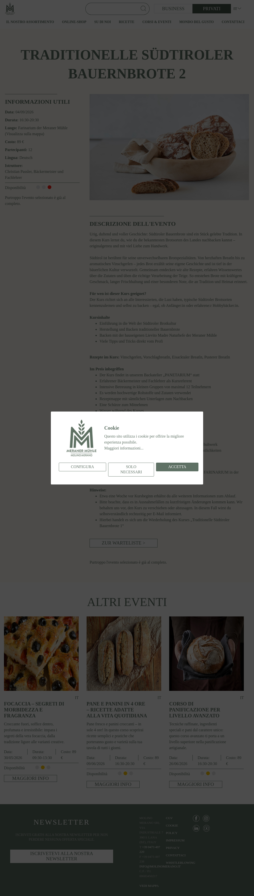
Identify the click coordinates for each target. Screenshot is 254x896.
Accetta (177, 467)
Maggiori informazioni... (123, 448)
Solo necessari (131, 469)
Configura (82, 467)
